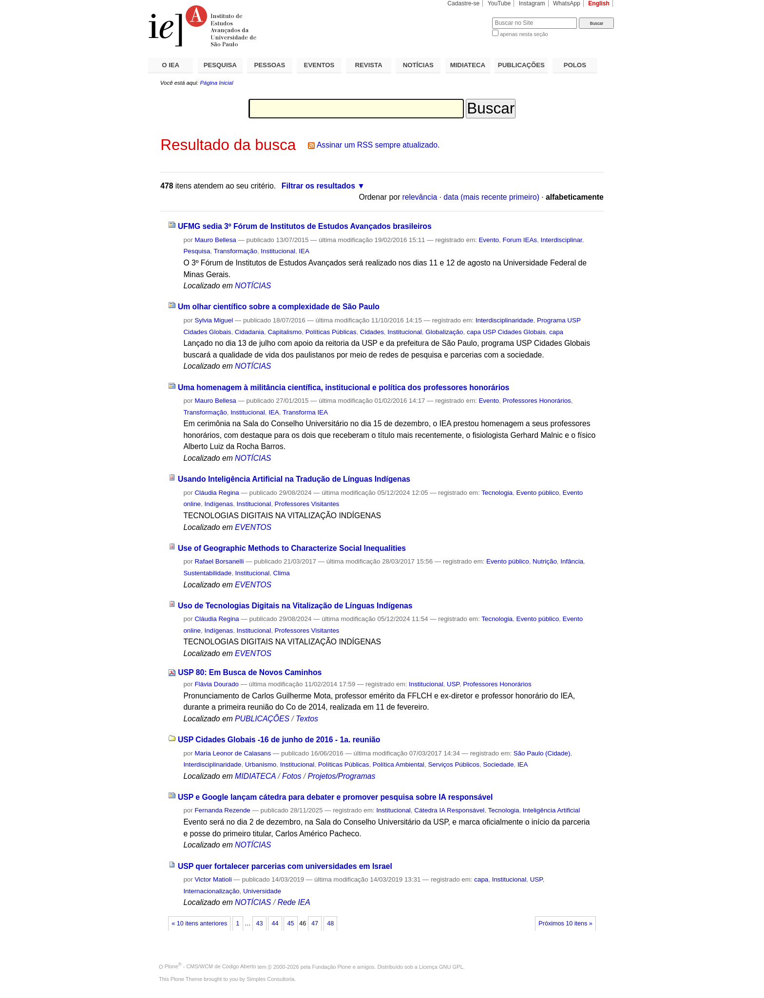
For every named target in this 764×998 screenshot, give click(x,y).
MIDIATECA (467, 65)
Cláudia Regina (216, 492)
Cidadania (249, 332)
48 (330, 923)
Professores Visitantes (307, 504)
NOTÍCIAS (418, 65)
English (599, 3)
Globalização (444, 332)
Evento (488, 240)
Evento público (537, 492)
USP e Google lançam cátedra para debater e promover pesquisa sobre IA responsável (335, 797)
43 (259, 923)
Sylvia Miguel (213, 320)
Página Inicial (216, 83)
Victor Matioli (212, 879)
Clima (281, 573)
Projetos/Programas (341, 776)
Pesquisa (196, 251)
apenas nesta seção (524, 34)
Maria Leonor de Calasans (232, 753)
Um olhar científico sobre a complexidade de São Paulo (279, 306)
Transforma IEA (305, 412)
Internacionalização (211, 891)
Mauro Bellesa (215, 240)
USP (453, 684)
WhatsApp (566, 3)
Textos (307, 719)
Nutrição (545, 561)
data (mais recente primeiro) (491, 197)
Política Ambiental (398, 764)
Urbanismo (261, 764)
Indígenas (218, 504)
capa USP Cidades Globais (506, 332)
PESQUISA (220, 65)
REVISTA (368, 65)
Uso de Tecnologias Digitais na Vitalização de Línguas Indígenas (295, 606)
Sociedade (498, 764)
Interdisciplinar (561, 240)
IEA (304, 251)
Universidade (262, 891)
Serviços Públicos (453, 764)
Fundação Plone (331, 966)
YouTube (499, 3)
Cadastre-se (463, 3)
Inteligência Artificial (551, 810)
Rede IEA (293, 902)
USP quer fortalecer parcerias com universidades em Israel (285, 866)
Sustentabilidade (207, 573)
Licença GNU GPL (441, 966)
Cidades (372, 332)
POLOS (575, 65)
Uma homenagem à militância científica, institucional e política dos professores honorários (343, 387)
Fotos (291, 776)
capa (556, 332)
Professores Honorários (536, 400)
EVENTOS (319, 65)
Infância (571, 561)
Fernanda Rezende (222, 810)
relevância (420, 197)
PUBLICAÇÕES (521, 65)
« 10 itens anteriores (199, 923)
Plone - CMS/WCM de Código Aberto (210, 966)
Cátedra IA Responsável (449, 810)
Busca (468, 17)
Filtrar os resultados (318, 186)
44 (274, 923)
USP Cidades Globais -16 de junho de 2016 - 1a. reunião (279, 739)
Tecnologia (497, 492)
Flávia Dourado (216, 684)
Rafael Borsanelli (219, 561)
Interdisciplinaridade (505, 320)
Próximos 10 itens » (565, 923)
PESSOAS (270, 65)
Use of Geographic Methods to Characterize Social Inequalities (292, 548)
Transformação (235, 251)
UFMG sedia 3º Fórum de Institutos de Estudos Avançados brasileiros (305, 226)
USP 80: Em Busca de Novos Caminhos (250, 672)
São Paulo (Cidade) (542, 753)
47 (314, 923)
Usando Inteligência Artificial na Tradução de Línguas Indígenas (294, 479)
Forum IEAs (519, 240)
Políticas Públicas (331, 332)
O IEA (170, 65)
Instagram (532, 3)
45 (290, 923)
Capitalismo (284, 332)
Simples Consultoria (270, 979)
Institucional (278, 251)
